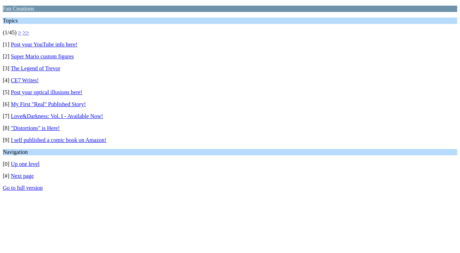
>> (26, 32)
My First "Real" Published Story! (48, 104)
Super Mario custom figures (42, 56)
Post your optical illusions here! (47, 92)
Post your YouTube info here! (44, 44)
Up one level (25, 164)
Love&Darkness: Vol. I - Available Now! (57, 116)
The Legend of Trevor (35, 68)
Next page (22, 176)
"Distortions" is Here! (35, 128)
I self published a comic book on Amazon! (59, 140)
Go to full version (23, 188)
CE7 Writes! (25, 80)
